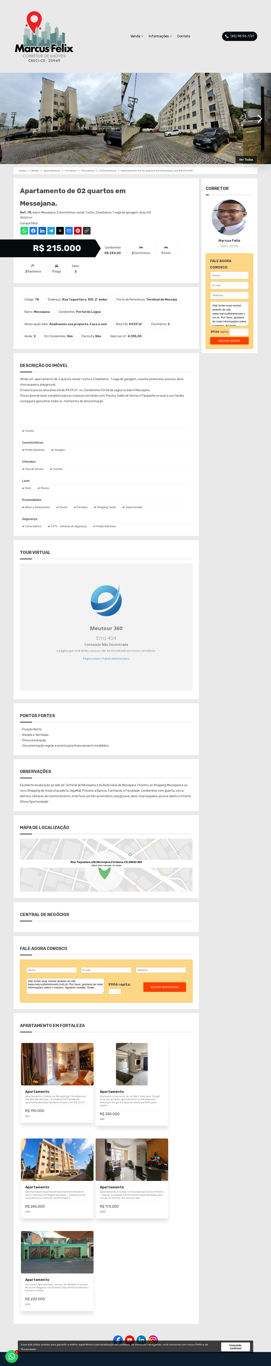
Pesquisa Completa (119, 1320)
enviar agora (229, 340)
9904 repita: (119, 984)
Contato (183, 36)
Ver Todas (246, 159)
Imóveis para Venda (119, 1305)
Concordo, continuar (235, 1347)
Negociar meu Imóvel (120, 1312)
